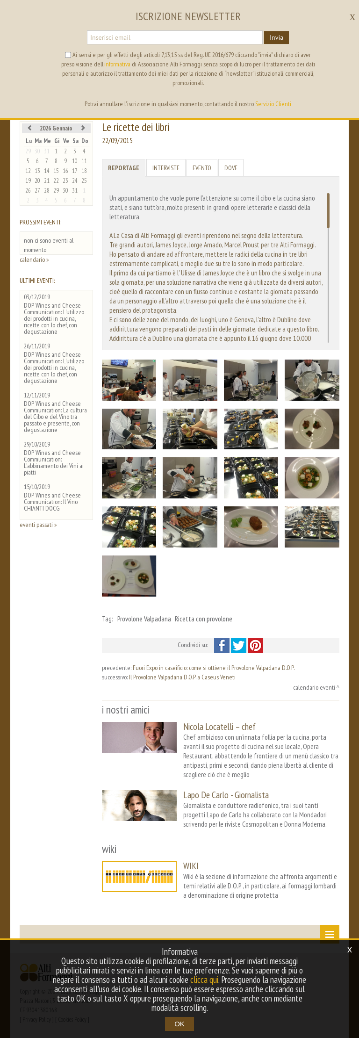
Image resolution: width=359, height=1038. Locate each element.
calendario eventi (314, 687)
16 (65, 171)
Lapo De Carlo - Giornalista (226, 794)
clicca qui (204, 979)
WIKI (191, 866)
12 (28, 171)
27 (37, 191)
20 (37, 181)
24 (75, 181)
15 (56, 171)
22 (56, 181)
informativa (117, 64)
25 (84, 181)
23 (65, 181)
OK (179, 1024)
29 (28, 151)
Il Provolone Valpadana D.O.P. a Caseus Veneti (182, 677)
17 (75, 171)
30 (37, 151)
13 (37, 171)
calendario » (34, 259)
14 (47, 171)
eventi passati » (38, 524)
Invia (276, 37)
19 (28, 181)
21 (47, 181)
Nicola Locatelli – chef (219, 726)
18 (84, 171)
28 (47, 191)
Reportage (123, 168)
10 (75, 161)
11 (84, 161)
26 (28, 191)
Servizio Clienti (273, 104)
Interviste (166, 168)
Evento (202, 168)
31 (47, 151)
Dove (230, 168)
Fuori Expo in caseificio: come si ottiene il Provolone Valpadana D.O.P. (213, 667)
